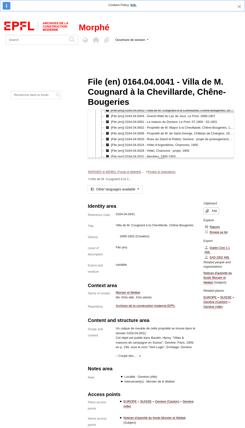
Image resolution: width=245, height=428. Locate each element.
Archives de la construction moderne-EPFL (145, 306)
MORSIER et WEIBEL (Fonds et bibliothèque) (117, 172)
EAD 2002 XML (217, 257)
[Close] (239, 6)
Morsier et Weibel (128, 292)
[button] (96, 40)
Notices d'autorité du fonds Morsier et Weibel (154, 418)
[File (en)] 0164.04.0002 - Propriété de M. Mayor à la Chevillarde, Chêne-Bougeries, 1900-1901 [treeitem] (169, 128)
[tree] (161, 134)
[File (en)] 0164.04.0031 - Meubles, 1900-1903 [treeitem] (140, 156)
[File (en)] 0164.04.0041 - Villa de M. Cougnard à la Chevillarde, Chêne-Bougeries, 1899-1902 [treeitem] (169, 110)
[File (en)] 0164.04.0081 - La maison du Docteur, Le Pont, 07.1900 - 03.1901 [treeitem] (161, 122)
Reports (212, 227)
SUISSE (146, 401)
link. (133, 5)
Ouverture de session (130, 40)
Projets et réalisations (161, 172)
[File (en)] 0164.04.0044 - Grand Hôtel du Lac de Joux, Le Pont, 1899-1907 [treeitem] (160, 116)
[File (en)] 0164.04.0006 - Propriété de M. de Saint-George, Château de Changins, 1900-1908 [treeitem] (169, 133)
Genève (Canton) (167, 401)
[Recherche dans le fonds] (33, 95)
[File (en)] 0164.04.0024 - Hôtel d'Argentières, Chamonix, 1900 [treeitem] (151, 145)
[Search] (36, 40)
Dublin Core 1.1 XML (217, 250)
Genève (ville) (213, 306)
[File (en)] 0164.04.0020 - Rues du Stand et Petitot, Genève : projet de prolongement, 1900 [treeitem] (169, 139)
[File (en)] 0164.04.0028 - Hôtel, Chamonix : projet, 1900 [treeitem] (147, 151)
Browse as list (215, 232)
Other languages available (113, 189)
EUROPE (130, 401)
